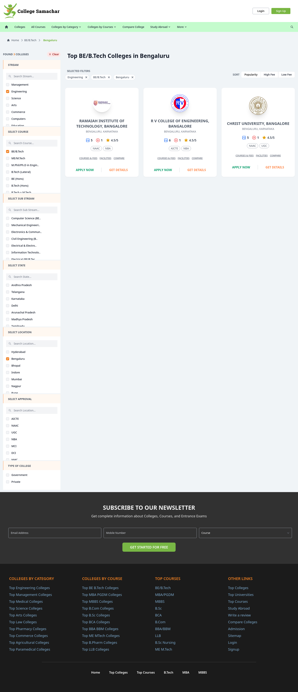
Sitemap (234, 635)
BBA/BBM (162, 629)
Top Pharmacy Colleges (27, 629)
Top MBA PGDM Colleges (102, 594)
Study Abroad (160, 27)
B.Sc (158, 608)
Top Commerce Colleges (28, 635)
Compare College (133, 27)
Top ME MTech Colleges (101, 635)
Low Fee (286, 74)
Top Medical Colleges (26, 601)
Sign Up (281, 11)
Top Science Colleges (25, 608)
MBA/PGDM (164, 594)
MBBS (160, 601)
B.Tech (168, 672)
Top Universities (241, 594)
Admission (236, 629)
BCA (158, 615)
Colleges (19, 27)
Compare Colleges (242, 622)
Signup (233, 649)
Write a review (239, 615)
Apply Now (85, 170)
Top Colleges (238, 587)
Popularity (251, 74)
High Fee (269, 74)
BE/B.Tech (30, 40)
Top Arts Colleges (23, 615)
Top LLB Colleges (95, 649)
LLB (158, 635)
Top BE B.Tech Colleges (100, 587)
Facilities (105, 158)
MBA (185, 672)
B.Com (160, 622)
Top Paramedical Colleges (29, 649)
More (182, 27)
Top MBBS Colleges (97, 601)
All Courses (38, 27)
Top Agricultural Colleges (29, 642)
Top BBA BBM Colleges (100, 629)
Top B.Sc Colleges (96, 615)
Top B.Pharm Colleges (99, 642)
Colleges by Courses (102, 27)
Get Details (118, 170)
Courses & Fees (88, 158)
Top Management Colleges (30, 594)
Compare (119, 158)
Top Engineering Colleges (29, 587)
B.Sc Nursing (165, 642)
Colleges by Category (67, 27)
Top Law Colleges (23, 622)
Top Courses (238, 601)
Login (260, 11)
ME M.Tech (163, 649)
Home (13, 40)
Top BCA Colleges (96, 622)
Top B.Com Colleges (98, 608)
